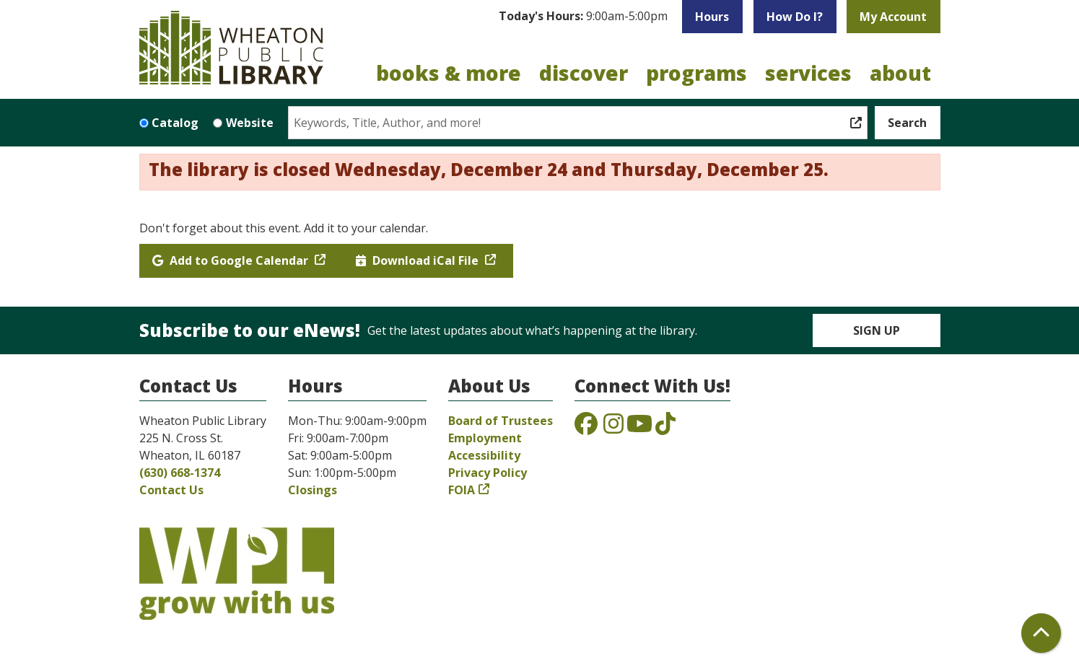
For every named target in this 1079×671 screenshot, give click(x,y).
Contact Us (171, 490)
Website (250, 123)
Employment (485, 438)
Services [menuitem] (808, 73)
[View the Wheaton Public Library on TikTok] (665, 428)
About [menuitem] (900, 73)
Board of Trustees (500, 421)
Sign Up (876, 330)
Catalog (175, 123)
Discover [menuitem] (583, 73)
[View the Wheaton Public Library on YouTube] (639, 428)
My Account (893, 17)
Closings (312, 490)
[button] (583, 16)
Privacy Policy (487, 473)
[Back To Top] (1041, 633)
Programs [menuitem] (696, 73)
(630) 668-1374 (179, 473)
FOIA (461, 490)
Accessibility (484, 455)
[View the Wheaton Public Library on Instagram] (613, 428)
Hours (712, 17)
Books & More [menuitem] (448, 73)
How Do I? (794, 17)
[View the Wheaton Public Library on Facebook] (586, 428)
